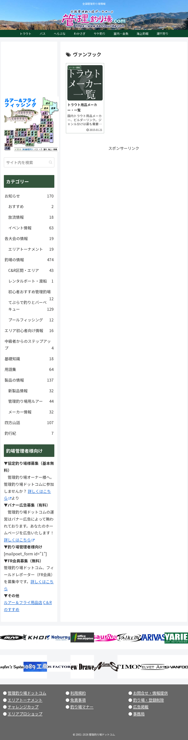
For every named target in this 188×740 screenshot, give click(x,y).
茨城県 (51, 130)
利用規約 (78, 693)
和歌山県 (30, 144)
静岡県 (38, 140)
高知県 (17, 142)
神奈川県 (45, 141)
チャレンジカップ (23, 706)
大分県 (11, 137)
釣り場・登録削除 (148, 700)
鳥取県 (23, 129)
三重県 (32, 140)
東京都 (47, 137)
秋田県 (43, 120)
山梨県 (41, 136)
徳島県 (22, 142)
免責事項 (78, 700)
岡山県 (22, 133)
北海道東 (52, 108)
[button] (50, 162)
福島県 (49, 125)
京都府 (28, 133)
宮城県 (49, 122)
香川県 (22, 139)
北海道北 (47, 101)
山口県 (16, 133)
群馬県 (44, 130)
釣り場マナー (81, 706)
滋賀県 (32, 133)
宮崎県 (10, 140)
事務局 (139, 713)
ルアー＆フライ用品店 (23, 602)
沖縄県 (7, 148)
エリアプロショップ (25, 713)
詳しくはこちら (19, 539)
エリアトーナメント (25, 700)
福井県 (30, 127)
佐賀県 (9, 132)
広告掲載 (141, 706)
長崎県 (6, 132)
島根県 (18, 129)
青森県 (46, 117)
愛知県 (35, 139)
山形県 (43, 122)
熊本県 (7, 140)
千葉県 (51, 137)
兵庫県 (25, 133)
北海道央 (45, 108)
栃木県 (48, 130)
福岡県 (11, 132)
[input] (29, 162)
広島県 (19, 133)
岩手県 (49, 120)
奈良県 (29, 140)
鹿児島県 (8, 144)
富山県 (37, 127)
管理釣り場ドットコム (27, 693)
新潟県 (42, 125)
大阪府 (27, 139)
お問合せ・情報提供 (150, 693)
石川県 (34, 127)
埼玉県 (47, 134)
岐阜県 (36, 133)
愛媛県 (17, 139)
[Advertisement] (124, 177)
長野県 (41, 130)
